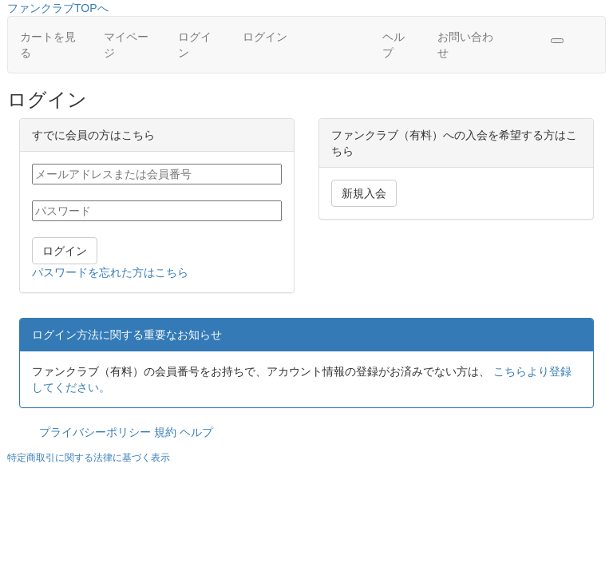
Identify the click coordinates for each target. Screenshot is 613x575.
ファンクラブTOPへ (58, 8)
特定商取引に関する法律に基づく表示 (88, 457)
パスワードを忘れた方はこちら (110, 272)
